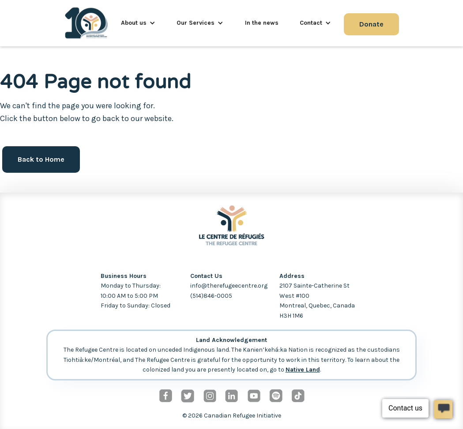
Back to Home (41, 159)
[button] (138, 23)
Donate (371, 24)
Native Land (303, 369)
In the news (262, 23)
